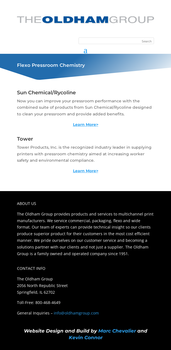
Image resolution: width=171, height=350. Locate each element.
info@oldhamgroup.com (76, 313)
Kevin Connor (85, 337)
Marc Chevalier (117, 331)
